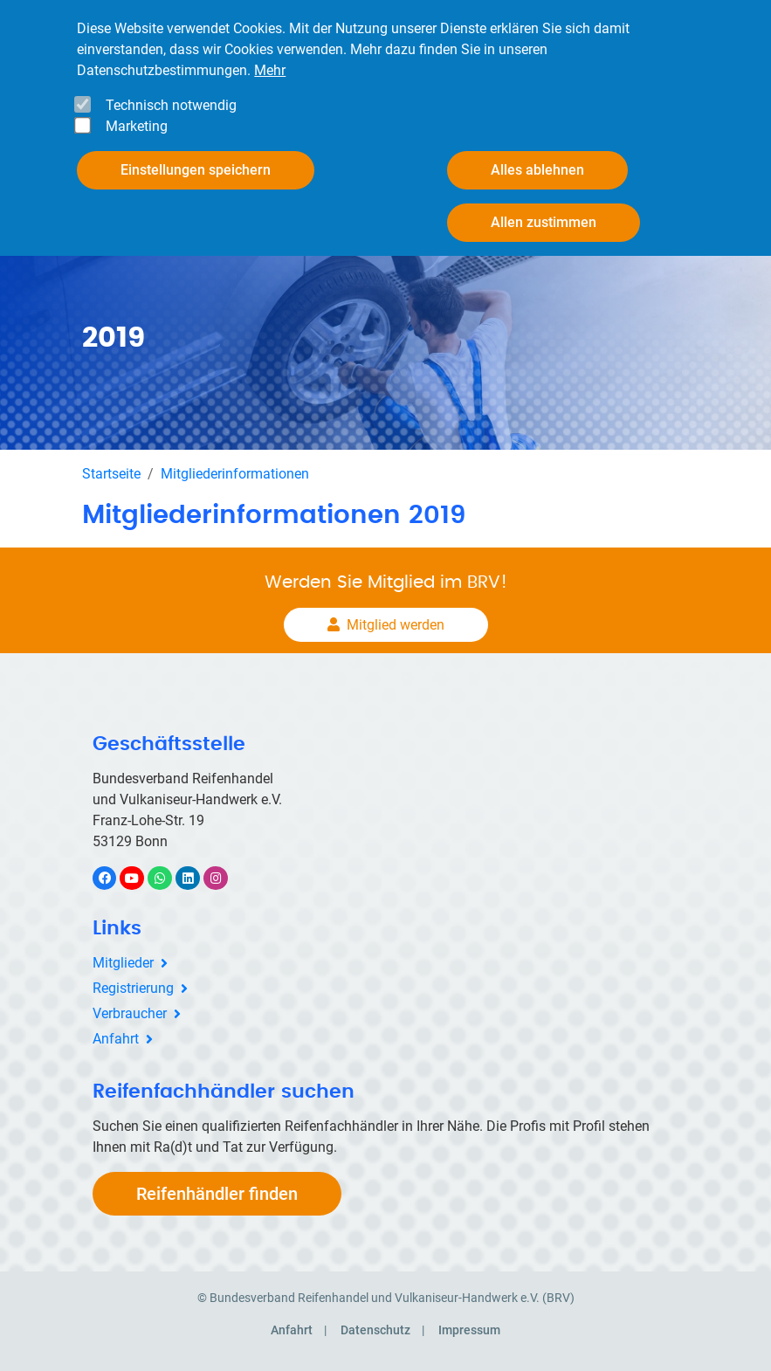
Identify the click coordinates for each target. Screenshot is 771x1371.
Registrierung (133, 988)
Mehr (270, 69)
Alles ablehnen (537, 169)
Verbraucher (130, 1013)
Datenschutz (375, 1330)
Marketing (137, 125)
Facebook (113, 878)
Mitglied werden (395, 625)
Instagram (225, 878)
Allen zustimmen (543, 221)
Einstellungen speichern (195, 169)
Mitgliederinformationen (235, 473)
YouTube (141, 878)
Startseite (111, 473)
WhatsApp (169, 878)
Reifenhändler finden (217, 1193)
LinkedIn (197, 878)
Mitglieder (123, 962)
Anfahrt (116, 1038)
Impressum (469, 1330)
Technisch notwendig (171, 104)
